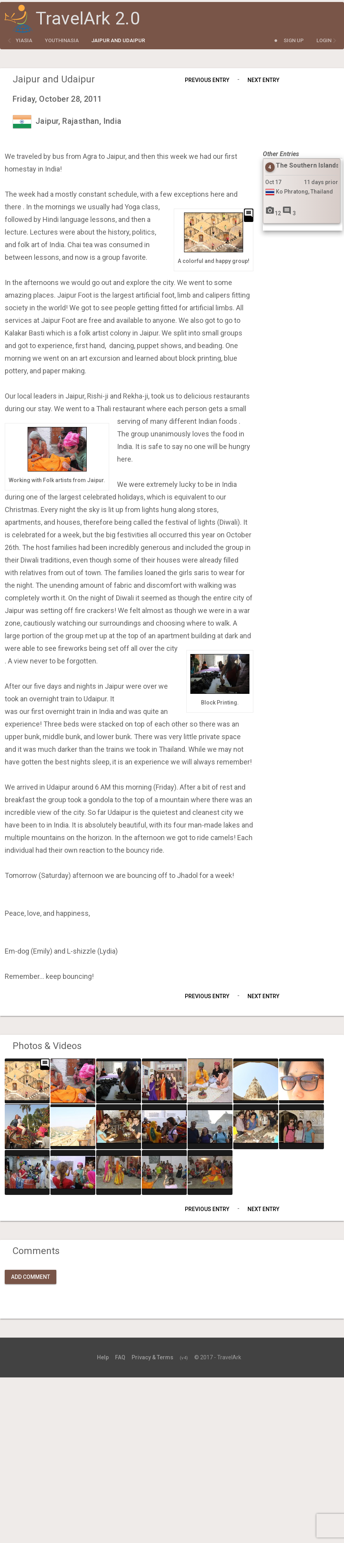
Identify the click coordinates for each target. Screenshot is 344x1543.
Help (103, 1357)
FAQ (120, 1357)
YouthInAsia (62, 40)
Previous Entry (207, 80)
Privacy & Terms (152, 1357)
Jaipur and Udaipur (118, 40)
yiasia (24, 40)
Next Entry (263, 80)
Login (323, 40)
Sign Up (294, 40)
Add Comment (30, 1277)
